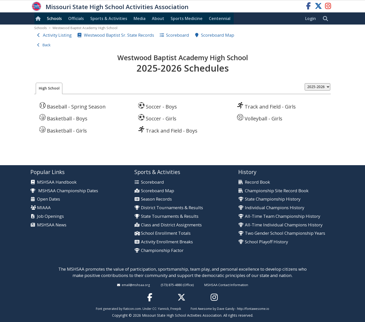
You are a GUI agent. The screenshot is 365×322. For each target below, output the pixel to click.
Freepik (175, 309)
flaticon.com (132, 309)
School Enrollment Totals (166, 233)
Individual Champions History (274, 207)
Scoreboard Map (217, 35)
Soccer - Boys (157, 106)
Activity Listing (57, 35)
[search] (326, 19)
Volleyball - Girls (259, 118)
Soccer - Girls (157, 118)
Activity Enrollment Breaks (167, 242)
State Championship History (272, 199)
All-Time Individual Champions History (283, 225)
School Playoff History (266, 242)
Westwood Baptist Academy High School (84, 28)
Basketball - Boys (63, 118)
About (158, 18)
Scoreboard (177, 35)
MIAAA (44, 207)
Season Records (156, 199)
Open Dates (48, 199)
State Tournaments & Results (169, 216)
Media (139, 18)
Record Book (257, 182)
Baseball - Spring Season (72, 106)
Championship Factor (162, 250)
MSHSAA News (51, 225)
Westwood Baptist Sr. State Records (119, 35)
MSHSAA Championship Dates (64, 191)
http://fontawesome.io (253, 309)
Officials (76, 18)
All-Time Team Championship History (282, 216)
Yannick (163, 309)
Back (46, 44)
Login (310, 18)
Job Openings (50, 216)
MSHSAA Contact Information (226, 285)
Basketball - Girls (63, 130)
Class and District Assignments (171, 225)
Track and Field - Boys (167, 130)
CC (154, 309)
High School (49, 88)
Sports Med (187, 18)
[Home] (39, 18)
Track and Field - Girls (266, 106)
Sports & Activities (108, 18)
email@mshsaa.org (136, 285)
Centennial (219, 18)
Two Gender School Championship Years (285, 233)
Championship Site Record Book (276, 190)
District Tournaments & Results (172, 207)
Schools (54, 18)
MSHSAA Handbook (57, 182)
